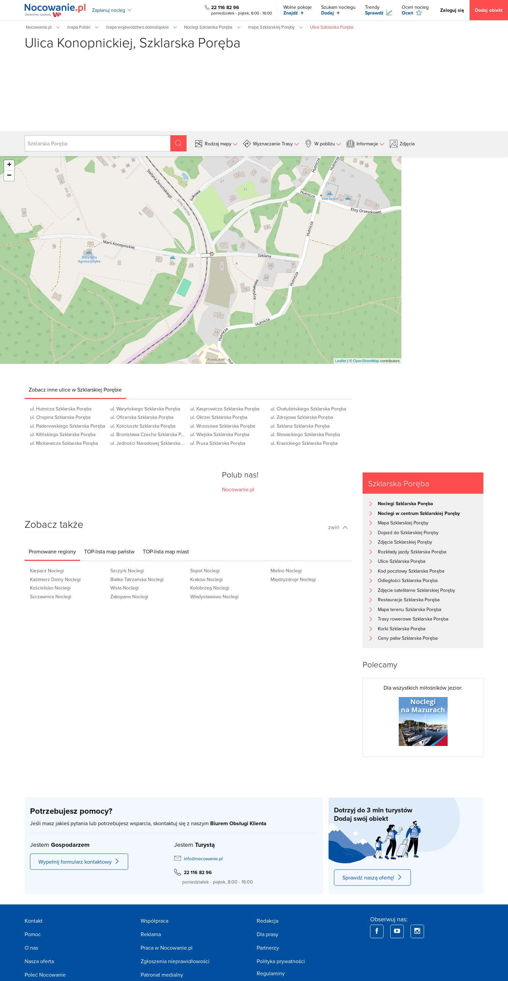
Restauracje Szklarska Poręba (409, 599)
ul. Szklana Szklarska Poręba (300, 426)
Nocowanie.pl (238, 489)
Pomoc (33, 934)
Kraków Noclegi (206, 579)
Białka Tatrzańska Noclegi (137, 579)
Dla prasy (267, 934)
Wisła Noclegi (124, 587)
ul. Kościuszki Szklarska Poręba (142, 426)
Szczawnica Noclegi (50, 596)
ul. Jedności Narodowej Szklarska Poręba (148, 443)
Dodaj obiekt (489, 10)
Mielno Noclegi (286, 570)
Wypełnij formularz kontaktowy (79, 861)
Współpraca (154, 920)
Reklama (151, 934)
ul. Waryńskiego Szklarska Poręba (145, 408)
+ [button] (9, 165)
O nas (31, 947)
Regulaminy (271, 973)
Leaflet (340, 361)
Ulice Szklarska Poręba (401, 561)
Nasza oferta (39, 961)
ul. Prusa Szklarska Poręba (217, 443)
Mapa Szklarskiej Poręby (403, 522)
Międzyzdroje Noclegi (293, 579)
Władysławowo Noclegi (214, 596)
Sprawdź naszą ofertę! (372, 877)
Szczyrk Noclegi (127, 570)
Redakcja (267, 920)
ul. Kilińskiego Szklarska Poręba (62, 434)
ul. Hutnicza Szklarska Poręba (60, 408)
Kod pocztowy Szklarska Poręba (411, 571)
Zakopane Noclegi (129, 596)
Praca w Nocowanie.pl (167, 947)
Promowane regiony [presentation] (52, 551)
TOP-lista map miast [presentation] (166, 551)
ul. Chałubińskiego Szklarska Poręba (308, 408)
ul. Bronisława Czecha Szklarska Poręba (148, 434)
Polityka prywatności (281, 961)
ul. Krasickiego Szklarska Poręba (304, 443)
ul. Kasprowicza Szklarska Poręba (224, 408)
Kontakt (34, 920)
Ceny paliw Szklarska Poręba (408, 638)
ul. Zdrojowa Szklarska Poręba (302, 417)
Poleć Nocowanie (45, 974)
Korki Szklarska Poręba (401, 628)
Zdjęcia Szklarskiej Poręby (405, 542)
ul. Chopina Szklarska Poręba (60, 417)
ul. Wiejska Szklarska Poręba (219, 434)
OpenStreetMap (366, 361)
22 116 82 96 (225, 7)
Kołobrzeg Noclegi (209, 587)
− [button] (9, 176)
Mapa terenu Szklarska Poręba (409, 609)
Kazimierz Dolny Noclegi (55, 579)
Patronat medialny (162, 974)
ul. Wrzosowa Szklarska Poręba (222, 426)
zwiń (338, 527)
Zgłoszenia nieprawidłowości (175, 961)
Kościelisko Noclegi (50, 587)
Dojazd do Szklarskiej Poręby (408, 532)
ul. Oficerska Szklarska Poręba (141, 417)
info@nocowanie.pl (203, 858)
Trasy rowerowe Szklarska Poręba (413, 618)
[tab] (75, 389)
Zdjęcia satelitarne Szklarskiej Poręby (416, 590)
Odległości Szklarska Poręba (408, 580)
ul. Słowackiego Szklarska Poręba (305, 434)
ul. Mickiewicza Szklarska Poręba (64, 443)
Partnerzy (268, 947)
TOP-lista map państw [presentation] (109, 551)
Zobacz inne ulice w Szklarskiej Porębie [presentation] (75, 389)
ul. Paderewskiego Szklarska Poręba (67, 426)
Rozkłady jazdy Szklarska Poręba (412, 551)
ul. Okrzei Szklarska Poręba (218, 417)
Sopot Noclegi (205, 570)
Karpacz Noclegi (47, 570)
